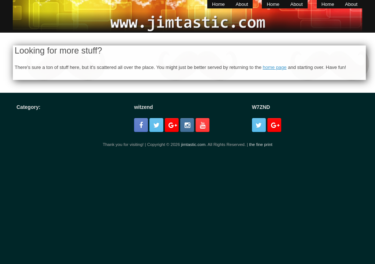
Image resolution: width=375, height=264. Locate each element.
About (241, 4)
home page (275, 67)
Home (218, 4)
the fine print (260, 144)
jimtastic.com (193, 144)
